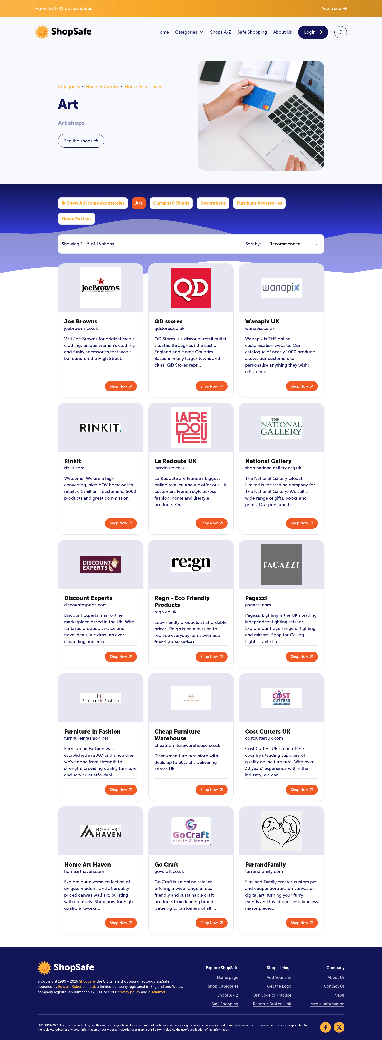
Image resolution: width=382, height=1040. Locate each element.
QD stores (168, 321)
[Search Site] (340, 32)
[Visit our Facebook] (325, 1027)
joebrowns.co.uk (81, 328)
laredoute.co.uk (170, 467)
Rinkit (72, 461)
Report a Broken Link (272, 1004)
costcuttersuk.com (264, 738)
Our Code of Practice (272, 995)
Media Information (327, 1004)
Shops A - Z (227, 995)
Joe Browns (80, 321)
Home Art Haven (87, 864)
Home (162, 32)
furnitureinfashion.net (86, 738)
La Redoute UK (175, 461)
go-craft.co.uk (169, 871)
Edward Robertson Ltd (76, 987)
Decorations (213, 203)
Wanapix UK (262, 321)
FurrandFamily (265, 864)
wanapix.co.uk (260, 328)
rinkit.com (74, 467)
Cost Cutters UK (268, 731)
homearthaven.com (84, 871)
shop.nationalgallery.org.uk (273, 467)
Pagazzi (256, 598)
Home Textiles (76, 218)
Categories (189, 32)
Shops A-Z (220, 32)
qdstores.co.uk (169, 328)
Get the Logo (279, 986)
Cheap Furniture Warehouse (177, 735)
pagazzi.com (258, 604)
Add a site (334, 8)
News (339, 995)
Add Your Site (279, 977)
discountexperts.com (85, 604)
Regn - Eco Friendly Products (182, 601)
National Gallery (268, 461)
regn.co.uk (165, 611)
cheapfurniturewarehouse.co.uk (187, 745)
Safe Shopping (252, 32)
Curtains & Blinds (171, 203)
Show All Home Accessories (93, 203)
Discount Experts (88, 598)
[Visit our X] (339, 1027)
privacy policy (128, 992)
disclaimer (156, 992)
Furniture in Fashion (92, 731)
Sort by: (253, 243)
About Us (282, 32)
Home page (227, 977)
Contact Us (334, 986)
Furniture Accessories (259, 203)
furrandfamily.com (264, 871)
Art (138, 203)
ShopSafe (87, 981)
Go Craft (166, 864)
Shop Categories (223, 986)
